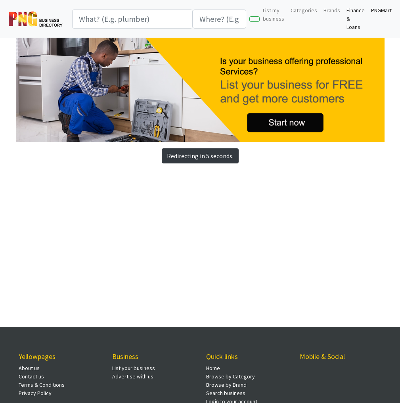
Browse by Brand (226, 384)
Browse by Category (230, 376)
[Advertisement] (152, 225)
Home (213, 368)
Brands (331, 10)
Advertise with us (132, 376)
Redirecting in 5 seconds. (200, 156)
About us (29, 368)
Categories (304, 10)
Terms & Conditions (42, 384)
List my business (273, 14)
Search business (225, 393)
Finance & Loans (355, 19)
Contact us (31, 376)
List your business (133, 368)
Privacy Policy (35, 393)
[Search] (132, 19)
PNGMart (381, 10)
